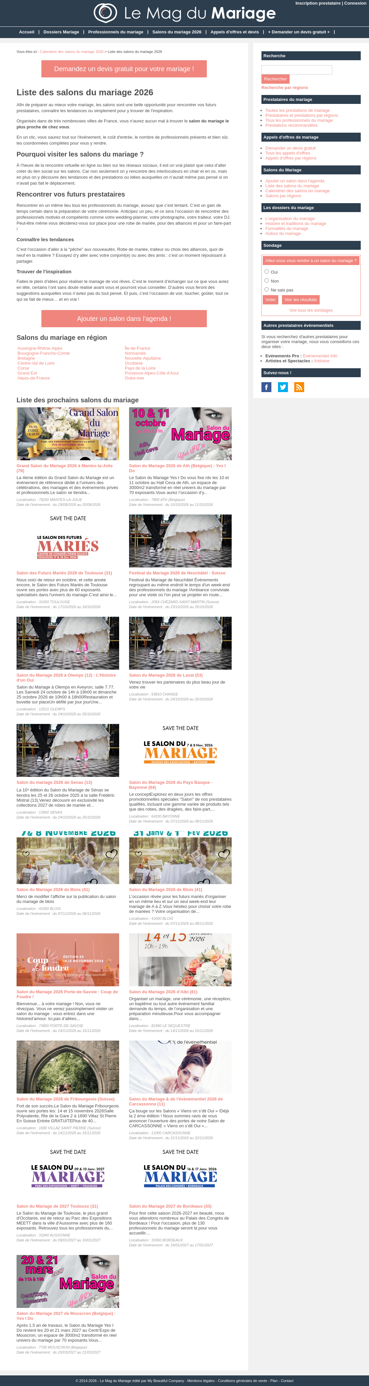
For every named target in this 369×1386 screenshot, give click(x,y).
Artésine (322, 360)
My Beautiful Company (166, 1381)
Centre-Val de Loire (36, 363)
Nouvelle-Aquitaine (143, 358)
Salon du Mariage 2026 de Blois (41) (53, 889)
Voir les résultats (301, 299)
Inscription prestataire (318, 3)
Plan (274, 1381)
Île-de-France (137, 348)
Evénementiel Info (320, 355)
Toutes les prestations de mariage (297, 110)
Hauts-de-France (34, 378)
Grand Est (27, 373)
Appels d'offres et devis (234, 31)
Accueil (26, 31)
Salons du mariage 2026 (177, 31)
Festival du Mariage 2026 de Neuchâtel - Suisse (177, 572)
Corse (23, 368)
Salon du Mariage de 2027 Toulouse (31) (57, 1206)
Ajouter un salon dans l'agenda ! (124, 318)
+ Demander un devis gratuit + (299, 31)
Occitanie (134, 363)
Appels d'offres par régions (290, 158)
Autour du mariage (283, 233)
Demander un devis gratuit (290, 148)
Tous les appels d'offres (287, 153)
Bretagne (26, 358)
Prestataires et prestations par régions (301, 115)
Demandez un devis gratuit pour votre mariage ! (124, 68)
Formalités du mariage (286, 228)
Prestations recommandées (291, 125)
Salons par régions (283, 195)
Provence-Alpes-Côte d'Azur (152, 373)
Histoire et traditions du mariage (295, 223)
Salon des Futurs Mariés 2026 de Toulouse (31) (64, 572)
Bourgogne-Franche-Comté (44, 353)
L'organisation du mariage (290, 218)
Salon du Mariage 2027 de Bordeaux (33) (170, 1206)
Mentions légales (201, 1381)
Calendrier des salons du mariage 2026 (72, 52)
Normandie (135, 353)
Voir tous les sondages (311, 310)
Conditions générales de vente (242, 1381)
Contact (287, 1381)
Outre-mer (134, 378)
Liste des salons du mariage (292, 185)
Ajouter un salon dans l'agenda (294, 180)
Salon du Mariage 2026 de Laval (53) (166, 675)
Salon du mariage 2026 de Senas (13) (54, 782)
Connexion (355, 3)
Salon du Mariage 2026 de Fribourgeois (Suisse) (66, 1098)
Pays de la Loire (140, 368)
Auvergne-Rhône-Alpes (40, 348)
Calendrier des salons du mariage (297, 190)
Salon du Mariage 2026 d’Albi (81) (163, 991)
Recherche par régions (284, 87)
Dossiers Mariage (61, 31)
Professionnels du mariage (115, 31)
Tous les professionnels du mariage (299, 120)
